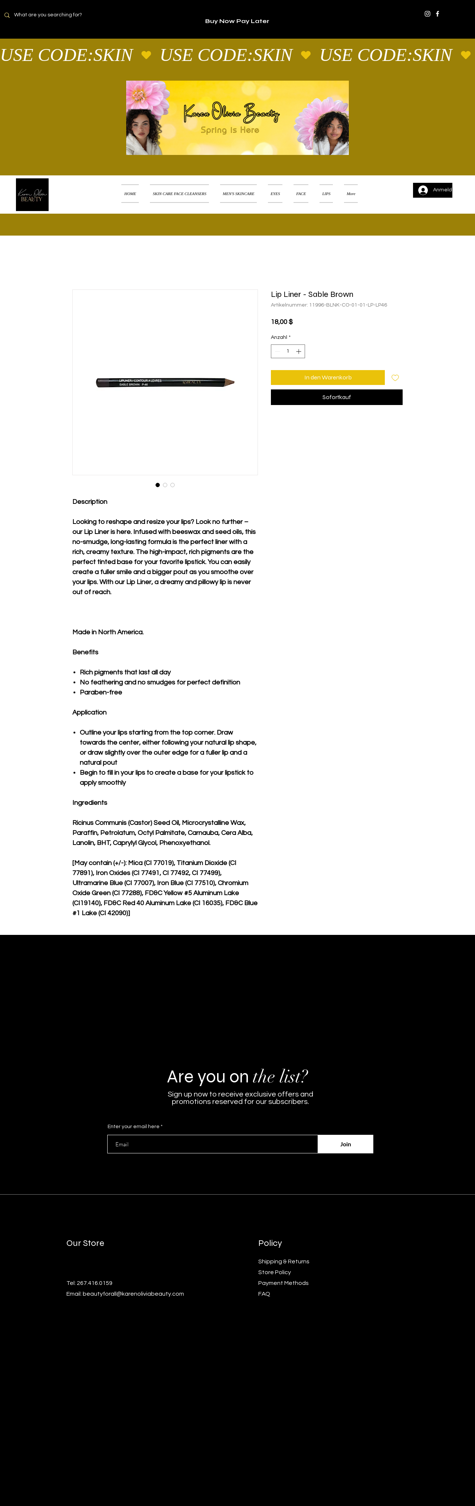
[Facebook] (437, 13)
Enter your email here (134, 1126)
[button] (458, 184)
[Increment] (299, 351)
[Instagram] (427, 13)
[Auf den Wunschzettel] (395, 377)
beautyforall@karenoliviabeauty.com (133, 1294)
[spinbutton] (288, 351)
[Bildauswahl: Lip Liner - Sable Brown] (157, 485)
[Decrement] (276, 351)
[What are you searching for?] (52, 15)
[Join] (345, 1144)
